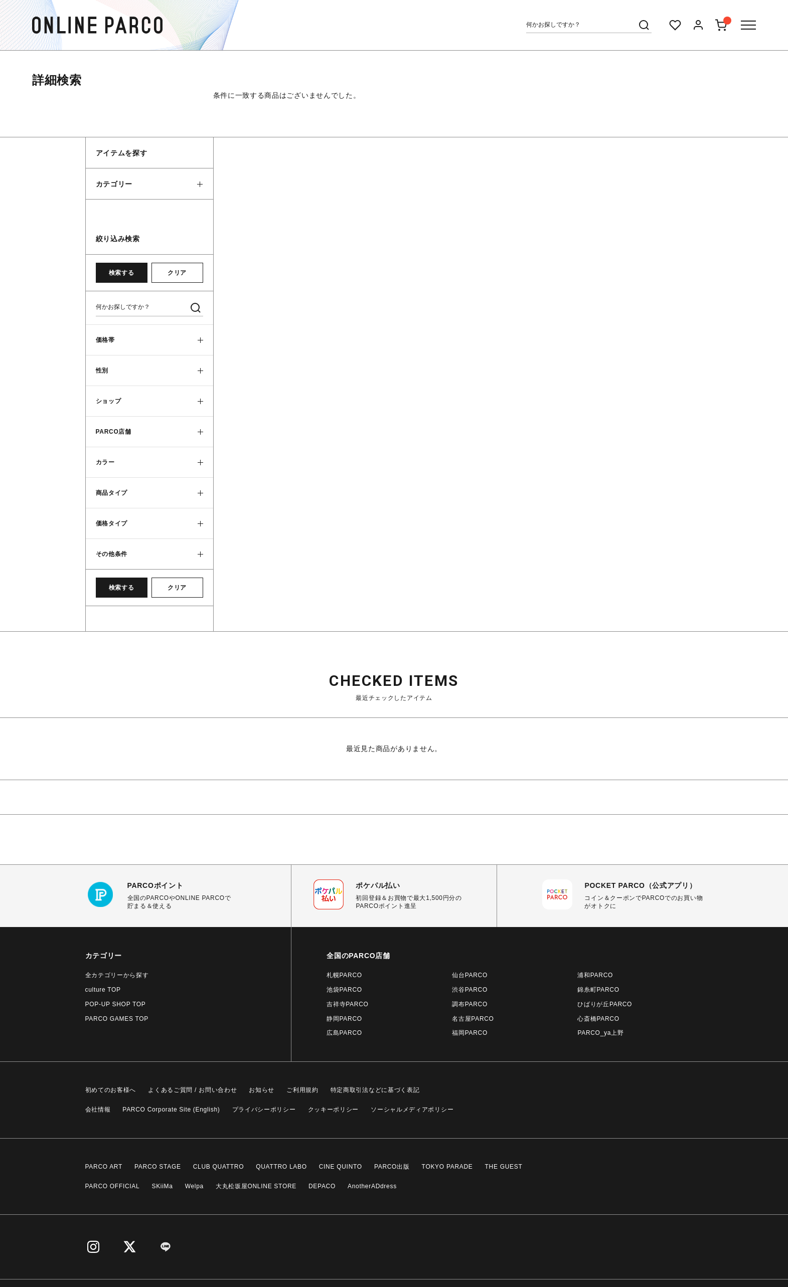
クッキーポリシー (333, 1109)
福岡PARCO (470, 1032)
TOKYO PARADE (447, 1166)
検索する (121, 272)
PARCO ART (104, 1166)
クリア (177, 272)
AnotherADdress (372, 1186)
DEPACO (322, 1186)
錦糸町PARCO (598, 989)
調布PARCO (470, 1004)
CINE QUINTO (340, 1166)
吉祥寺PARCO (347, 1004)
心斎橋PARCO (598, 1018)
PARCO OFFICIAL (112, 1186)
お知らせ (261, 1089)
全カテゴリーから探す (117, 975)
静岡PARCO (344, 1018)
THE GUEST (504, 1166)
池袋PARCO (344, 989)
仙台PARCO (470, 975)
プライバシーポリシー (264, 1109)
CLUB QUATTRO (218, 1166)
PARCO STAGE (157, 1166)
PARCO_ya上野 (600, 1032)
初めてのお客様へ (110, 1089)
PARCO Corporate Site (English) (171, 1109)
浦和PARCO (595, 975)
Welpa (194, 1186)
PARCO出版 (392, 1166)
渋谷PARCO (470, 989)
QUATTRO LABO (281, 1166)
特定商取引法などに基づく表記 (375, 1089)
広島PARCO (344, 1032)
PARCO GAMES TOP (117, 1018)
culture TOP (103, 989)
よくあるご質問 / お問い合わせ (192, 1089)
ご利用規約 (302, 1089)
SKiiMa (162, 1186)
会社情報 (98, 1109)
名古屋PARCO (473, 1018)
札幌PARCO (344, 975)
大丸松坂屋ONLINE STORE (256, 1186)
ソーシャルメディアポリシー (412, 1109)
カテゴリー (114, 184)
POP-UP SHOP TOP (115, 1004)
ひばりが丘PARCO (604, 1004)
